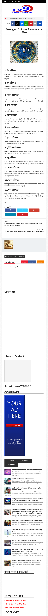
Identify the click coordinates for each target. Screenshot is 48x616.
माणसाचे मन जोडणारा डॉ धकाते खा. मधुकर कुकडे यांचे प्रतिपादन (26, 556)
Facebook (32, 262)
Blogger (40, 262)
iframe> (24, 323)
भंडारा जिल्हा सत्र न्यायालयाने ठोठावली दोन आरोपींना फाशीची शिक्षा (27, 516)
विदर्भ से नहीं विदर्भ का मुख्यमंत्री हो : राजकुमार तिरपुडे (24, 536)
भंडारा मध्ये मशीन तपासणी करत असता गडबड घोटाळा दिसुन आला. (27, 466)
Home (6, 18)
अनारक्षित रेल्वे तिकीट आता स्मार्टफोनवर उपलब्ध (23, 475)
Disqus (24, 262)
